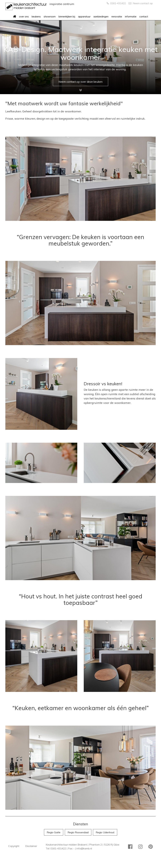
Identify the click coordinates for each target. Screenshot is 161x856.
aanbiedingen (100, 16)
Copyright (13, 846)
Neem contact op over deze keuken (80, 81)
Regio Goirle (53, 832)
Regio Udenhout (105, 832)
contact (143, 16)
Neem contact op (141, 3)
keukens (36, 16)
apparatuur (84, 16)
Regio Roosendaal (78, 832)
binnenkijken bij (67, 16)
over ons (24, 16)
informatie (130, 16)
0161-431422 (116, 3)
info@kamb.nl (84, 848)
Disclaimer (31, 846)
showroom (50, 16)
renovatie (116, 16)
